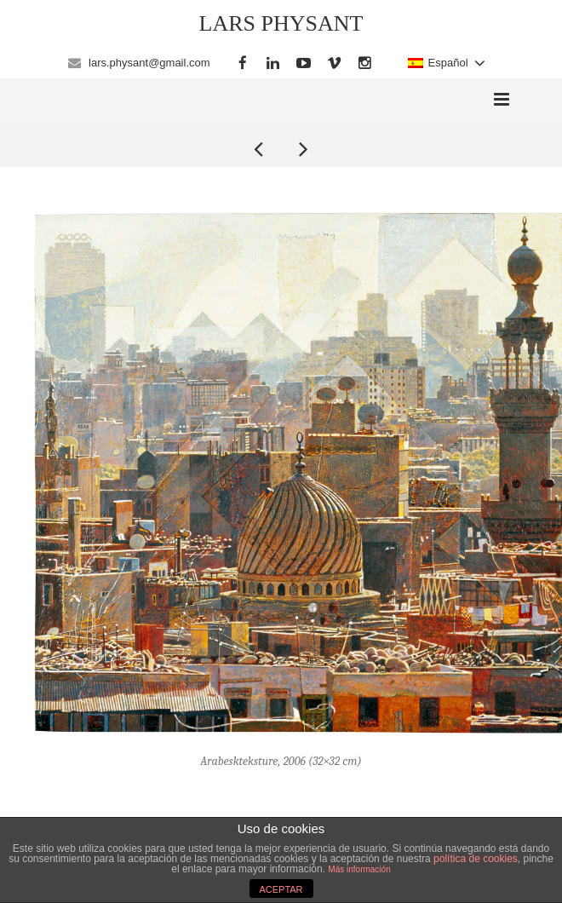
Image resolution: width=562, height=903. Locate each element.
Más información (359, 869)
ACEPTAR (280, 889)
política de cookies (475, 859)
